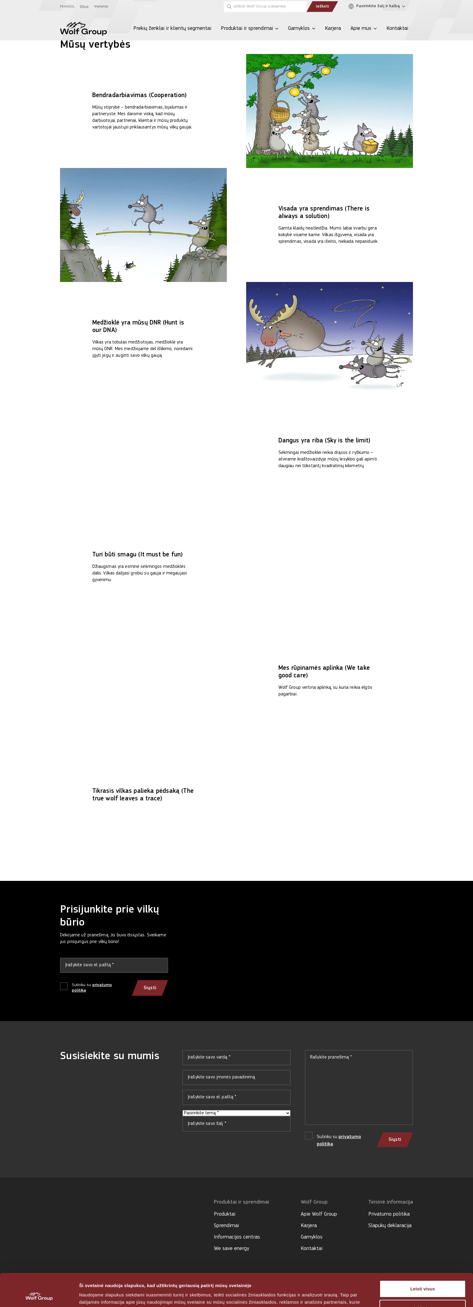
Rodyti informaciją (99, 1295)
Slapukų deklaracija (389, 1226)
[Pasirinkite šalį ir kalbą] (378, 6)
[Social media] (63, 1220)
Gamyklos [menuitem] (299, 28)
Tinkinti (422, 1277)
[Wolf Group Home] (83, 29)
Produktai (224, 1214)
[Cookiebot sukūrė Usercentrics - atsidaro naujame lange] (39, 1295)
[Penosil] (67, 6)
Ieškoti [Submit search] (322, 6)
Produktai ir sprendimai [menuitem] (247, 28)
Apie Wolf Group (319, 1214)
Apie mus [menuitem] (361, 28)
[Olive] (84, 6)
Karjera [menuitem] (333, 28)
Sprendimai (226, 1226)
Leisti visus (422, 1258)
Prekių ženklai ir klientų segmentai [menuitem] (172, 28)
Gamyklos (311, 1237)
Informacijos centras (237, 1237)
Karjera (309, 1226)
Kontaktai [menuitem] (397, 28)
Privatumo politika (389, 1214)
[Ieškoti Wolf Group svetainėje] (265, 6)
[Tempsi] (101, 6)
